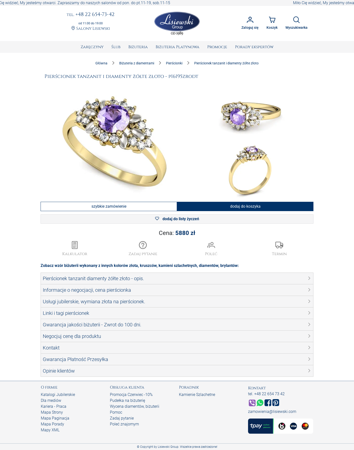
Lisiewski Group (168, 447)
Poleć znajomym (124, 424)
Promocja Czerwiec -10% (131, 394)
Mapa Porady (52, 424)
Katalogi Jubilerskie (58, 394)
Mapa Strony (52, 412)
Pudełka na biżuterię (127, 400)
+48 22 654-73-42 (91, 14)
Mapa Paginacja (55, 418)
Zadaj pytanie (122, 418)
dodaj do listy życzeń (177, 219)
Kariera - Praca (53, 406)
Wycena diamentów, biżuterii (134, 406)
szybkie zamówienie (108, 206)
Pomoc (116, 412)
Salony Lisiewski (90, 28)
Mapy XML (50, 430)
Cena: (177, 233)
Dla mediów (51, 400)
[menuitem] (92, 47)
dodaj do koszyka (245, 206)
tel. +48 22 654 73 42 (266, 394)
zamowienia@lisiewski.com (272, 411)
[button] (143, 249)
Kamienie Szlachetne (197, 394)
